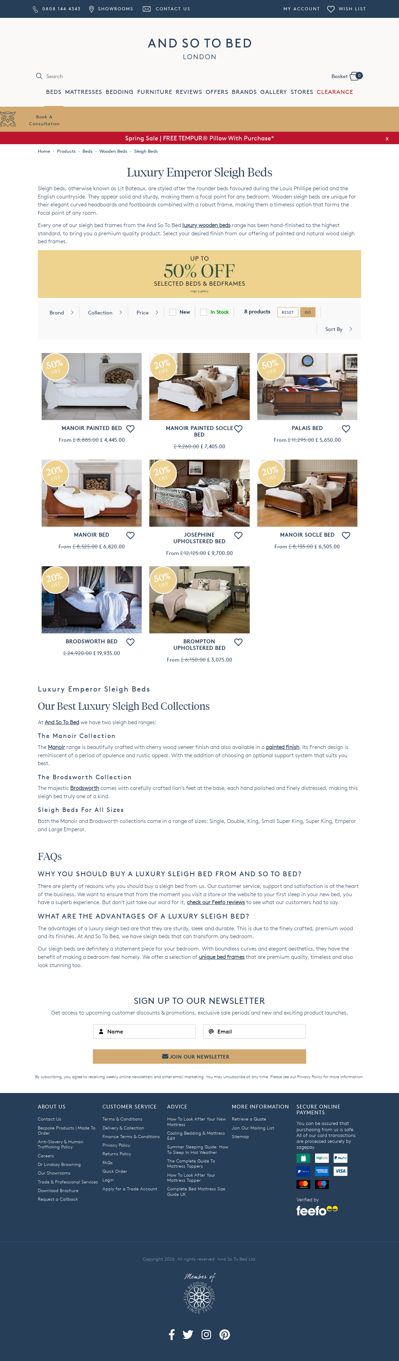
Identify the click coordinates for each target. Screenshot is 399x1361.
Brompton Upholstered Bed (199, 644)
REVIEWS (189, 92)
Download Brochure (58, 1190)
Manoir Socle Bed (307, 535)
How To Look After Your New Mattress (196, 1121)
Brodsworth (84, 788)
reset (288, 312)
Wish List (346, 8)
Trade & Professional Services (68, 1182)
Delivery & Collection (123, 1127)
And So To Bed (62, 722)
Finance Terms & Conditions (131, 1136)
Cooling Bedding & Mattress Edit (196, 1135)
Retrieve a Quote (249, 1119)
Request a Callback (58, 1199)
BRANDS (244, 92)
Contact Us (166, 8)
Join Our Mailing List (253, 1127)
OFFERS (217, 92)
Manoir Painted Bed (92, 428)
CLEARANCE (335, 92)
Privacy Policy (309, 1076)
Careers (46, 1155)
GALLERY (273, 92)
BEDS (54, 92)
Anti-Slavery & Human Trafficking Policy (61, 1144)
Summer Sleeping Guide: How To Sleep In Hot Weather (197, 1149)
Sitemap (240, 1136)
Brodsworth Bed (92, 641)
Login (108, 1179)
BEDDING (120, 92)
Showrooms (111, 8)
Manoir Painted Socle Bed (199, 431)
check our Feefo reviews (216, 902)
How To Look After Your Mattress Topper (191, 1177)
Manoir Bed (91, 535)
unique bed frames (222, 957)
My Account (301, 8)
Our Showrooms (54, 1173)
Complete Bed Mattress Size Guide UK (196, 1191)
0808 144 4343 (57, 8)
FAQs (108, 1162)
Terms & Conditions (122, 1119)
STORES (302, 92)
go (308, 312)
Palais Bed (307, 428)
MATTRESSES (83, 92)
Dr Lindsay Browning (59, 1164)
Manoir (56, 747)
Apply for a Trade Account (130, 1188)
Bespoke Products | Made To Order (66, 1130)
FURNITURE (154, 92)
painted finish (282, 747)
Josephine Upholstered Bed (199, 538)
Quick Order (115, 1171)
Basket (347, 75)
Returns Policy (117, 1153)
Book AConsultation (44, 120)
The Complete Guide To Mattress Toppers (191, 1163)
